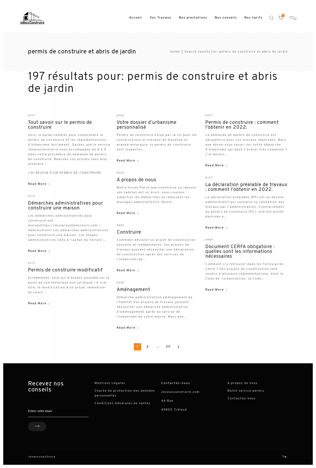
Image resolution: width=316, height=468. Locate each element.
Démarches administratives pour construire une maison (65, 205)
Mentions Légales (110, 383)
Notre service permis (246, 391)
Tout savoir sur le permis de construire (60, 125)
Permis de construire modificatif (65, 270)
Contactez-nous (242, 399)
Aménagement (133, 290)
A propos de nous (136, 180)
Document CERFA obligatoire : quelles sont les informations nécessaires (240, 252)
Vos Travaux (160, 18)
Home (175, 52)
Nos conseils (226, 18)
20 (168, 347)
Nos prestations (193, 18)
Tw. (285, 457)
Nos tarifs (253, 18)
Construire (129, 232)
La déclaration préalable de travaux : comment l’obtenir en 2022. (246, 187)
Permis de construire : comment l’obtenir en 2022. (242, 125)
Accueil (135, 18)
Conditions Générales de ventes (123, 403)
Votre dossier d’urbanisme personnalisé (147, 125)
